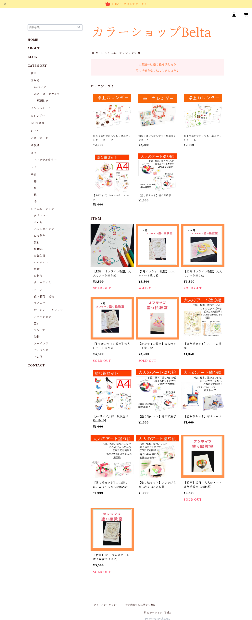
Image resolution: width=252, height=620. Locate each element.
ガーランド (41, 350)
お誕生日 (39, 255)
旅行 (37, 242)
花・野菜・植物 (44, 296)
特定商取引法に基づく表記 (140, 604)
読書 (37, 269)
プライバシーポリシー (106, 604)
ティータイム (42, 282)
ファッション (42, 316)
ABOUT (34, 48)
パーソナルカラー (45, 159)
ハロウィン (41, 262)
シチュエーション (116, 53)
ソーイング (41, 343)
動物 (37, 337)
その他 (38, 357)
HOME (96, 53)
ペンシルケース (41, 108)
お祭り (38, 276)
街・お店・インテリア (48, 310)
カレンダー (38, 115)
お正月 (38, 222)
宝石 (37, 323)
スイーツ (39, 303)
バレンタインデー (45, 229)
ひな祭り (39, 235)
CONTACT (36, 365)
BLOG (32, 57)
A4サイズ (40, 87)
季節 (34, 174)
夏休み (38, 249)
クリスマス (41, 215)
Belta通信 (37, 123)
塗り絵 (35, 80)
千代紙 (35, 145)
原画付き (43, 100)
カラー (35, 153)
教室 (34, 73)
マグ (34, 167)
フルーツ (39, 330)
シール (35, 130)
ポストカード (39, 138)
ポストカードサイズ (47, 94)
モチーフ (36, 290)
